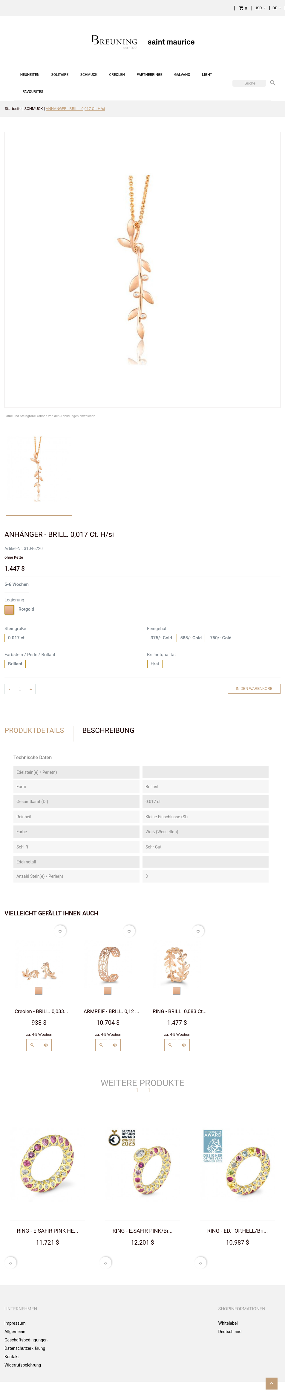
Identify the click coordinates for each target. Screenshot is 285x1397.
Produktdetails (34, 730)
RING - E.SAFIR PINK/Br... (142, 1231)
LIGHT (207, 75)
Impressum (14, 1323)
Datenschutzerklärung (24, 1348)
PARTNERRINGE (149, 75)
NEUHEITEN (29, 75)
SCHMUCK (88, 75)
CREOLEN (117, 75)
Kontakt (11, 1356)
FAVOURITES (33, 92)
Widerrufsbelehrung (22, 1365)
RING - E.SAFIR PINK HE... (47, 1231)
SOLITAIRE (59, 75)
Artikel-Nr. (13, 548)
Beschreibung (108, 730)
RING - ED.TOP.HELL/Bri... (237, 1231)
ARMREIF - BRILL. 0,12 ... (111, 1011)
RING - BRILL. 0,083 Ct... (180, 1011)
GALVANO (182, 75)
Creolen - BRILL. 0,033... (41, 1011)
